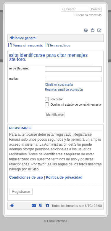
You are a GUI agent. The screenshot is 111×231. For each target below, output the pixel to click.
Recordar (54, 99)
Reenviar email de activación (64, 89)
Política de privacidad (64, 177)
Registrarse (21, 192)
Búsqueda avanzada (88, 15)
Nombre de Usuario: (15, 68)
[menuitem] (86, 30)
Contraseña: (9, 78)
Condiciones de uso (26, 177)
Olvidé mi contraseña (59, 84)
